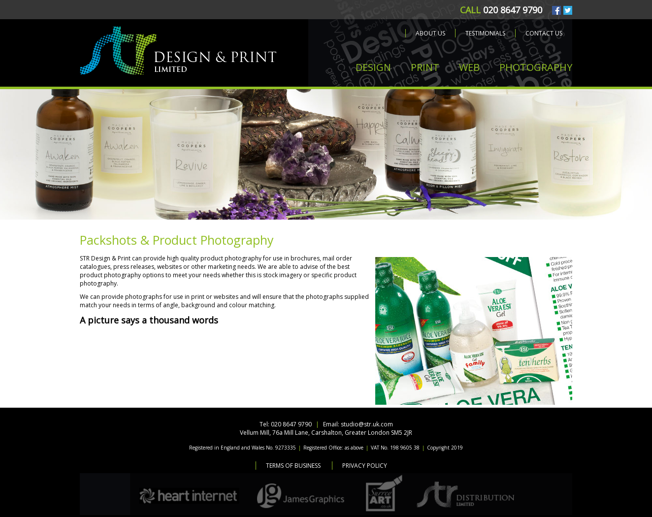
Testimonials (485, 33)
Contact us (543, 33)
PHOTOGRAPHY (535, 67)
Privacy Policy (364, 465)
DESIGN (373, 67)
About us (430, 33)
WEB (469, 67)
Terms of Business (293, 465)
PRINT (425, 67)
